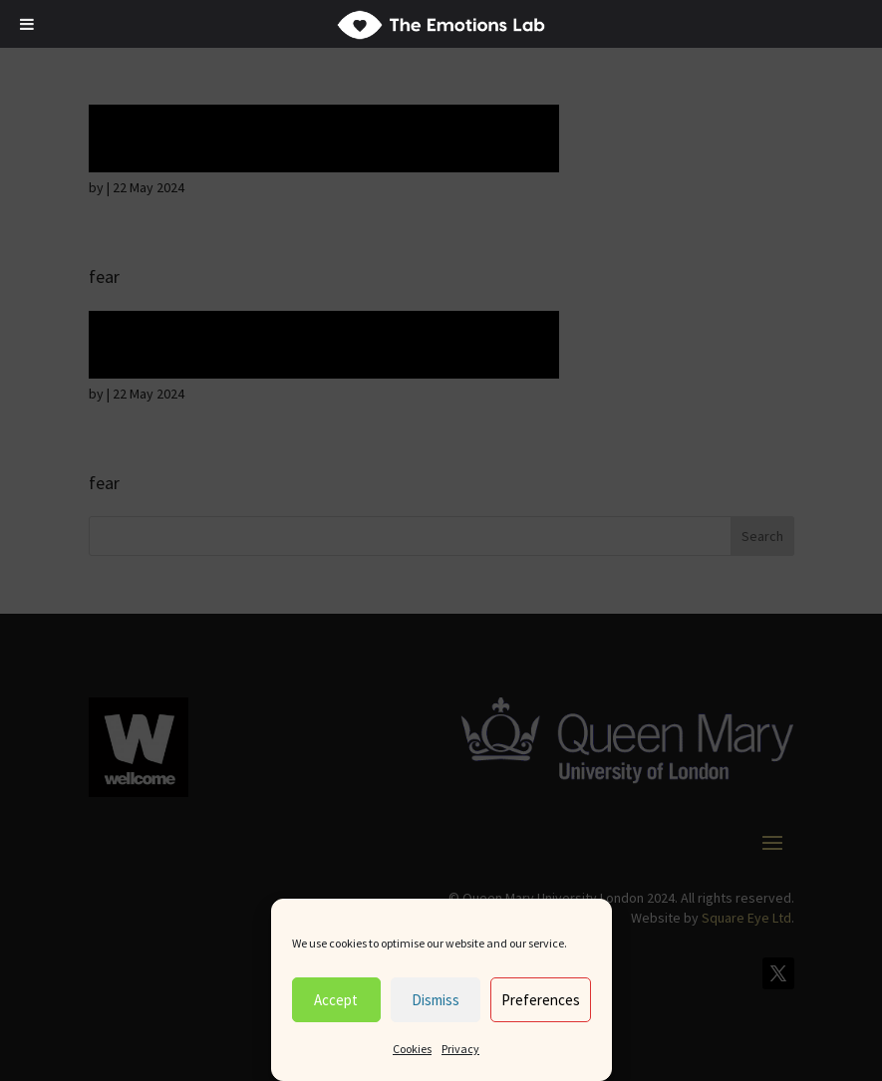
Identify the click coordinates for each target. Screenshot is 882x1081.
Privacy (460, 1048)
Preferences (540, 999)
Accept (336, 999)
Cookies (412, 1048)
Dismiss (435, 999)
